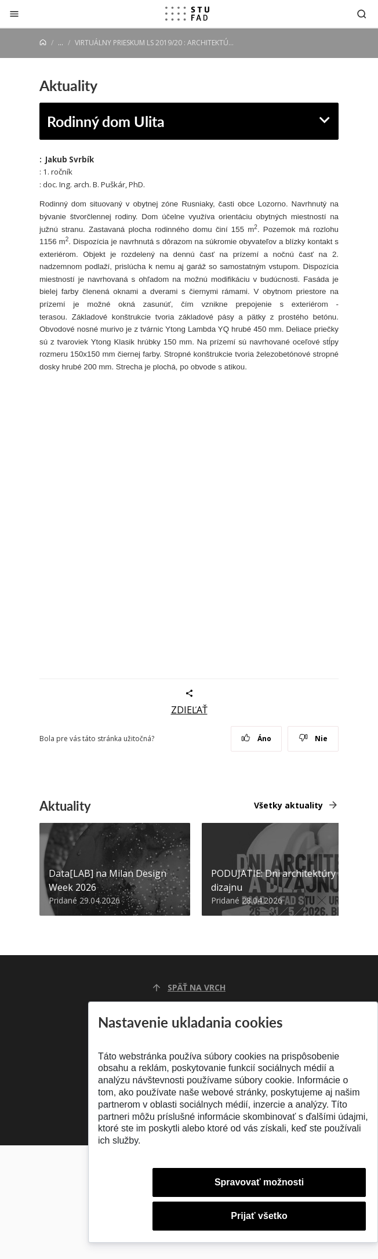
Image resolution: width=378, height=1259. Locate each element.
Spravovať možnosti (259, 1182)
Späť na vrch (189, 987)
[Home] (42, 43)
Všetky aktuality (288, 805)
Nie (313, 738)
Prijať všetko (259, 1216)
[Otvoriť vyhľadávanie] (362, 13)
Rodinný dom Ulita (106, 121)
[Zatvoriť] (14, 13)
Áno (256, 738)
